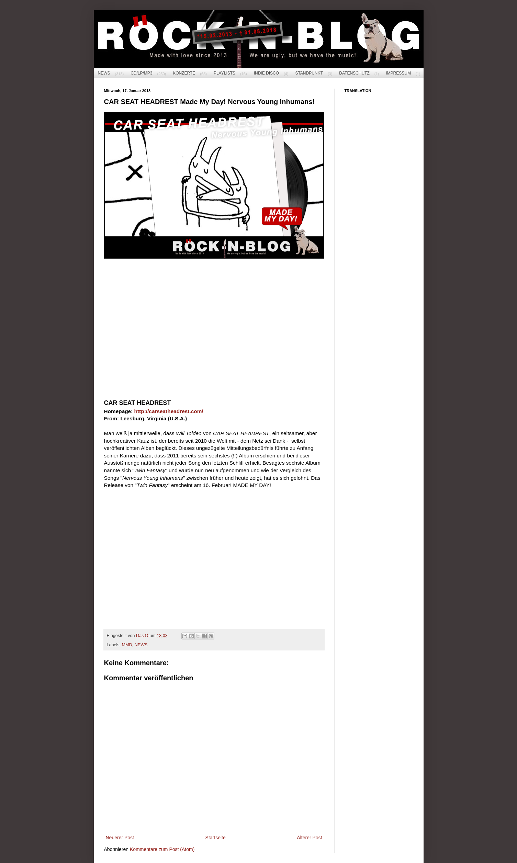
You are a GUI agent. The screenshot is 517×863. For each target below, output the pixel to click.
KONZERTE (184, 73)
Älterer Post (309, 837)
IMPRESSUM (398, 73)
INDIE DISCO (266, 73)
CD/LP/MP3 (141, 73)
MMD (127, 645)
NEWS (104, 73)
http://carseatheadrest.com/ (168, 411)
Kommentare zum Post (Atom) (162, 849)
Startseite (215, 837)
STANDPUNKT (309, 73)
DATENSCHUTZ (354, 73)
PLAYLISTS (224, 73)
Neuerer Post (120, 837)
